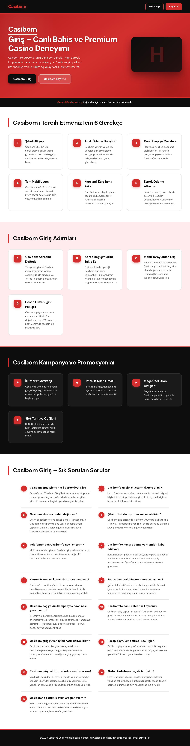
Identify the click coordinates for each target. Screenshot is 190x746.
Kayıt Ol (173, 6)
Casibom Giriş (22, 79)
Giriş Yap (154, 6)
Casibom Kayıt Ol (55, 79)
